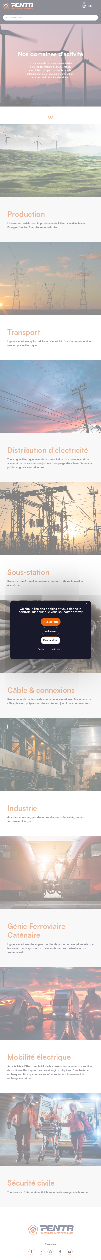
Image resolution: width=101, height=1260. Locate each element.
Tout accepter (50, 621)
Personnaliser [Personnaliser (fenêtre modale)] (50, 640)
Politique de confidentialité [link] (50, 649)
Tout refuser (50, 631)
